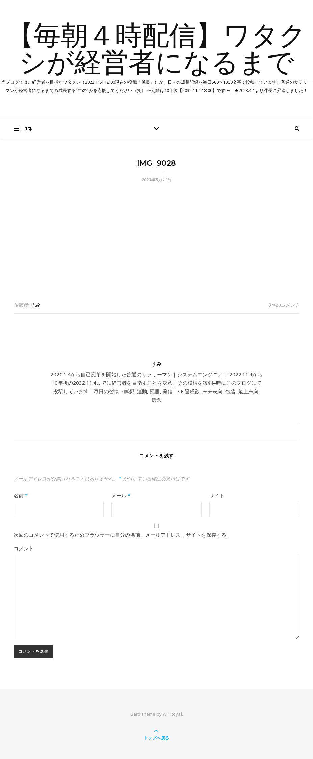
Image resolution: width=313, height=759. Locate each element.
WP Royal (172, 714)
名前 (21, 495)
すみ (35, 305)
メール (120, 495)
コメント (24, 548)
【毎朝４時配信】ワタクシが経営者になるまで (156, 51)
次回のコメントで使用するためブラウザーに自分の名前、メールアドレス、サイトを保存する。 (123, 534)
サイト (216, 495)
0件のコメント (283, 305)
